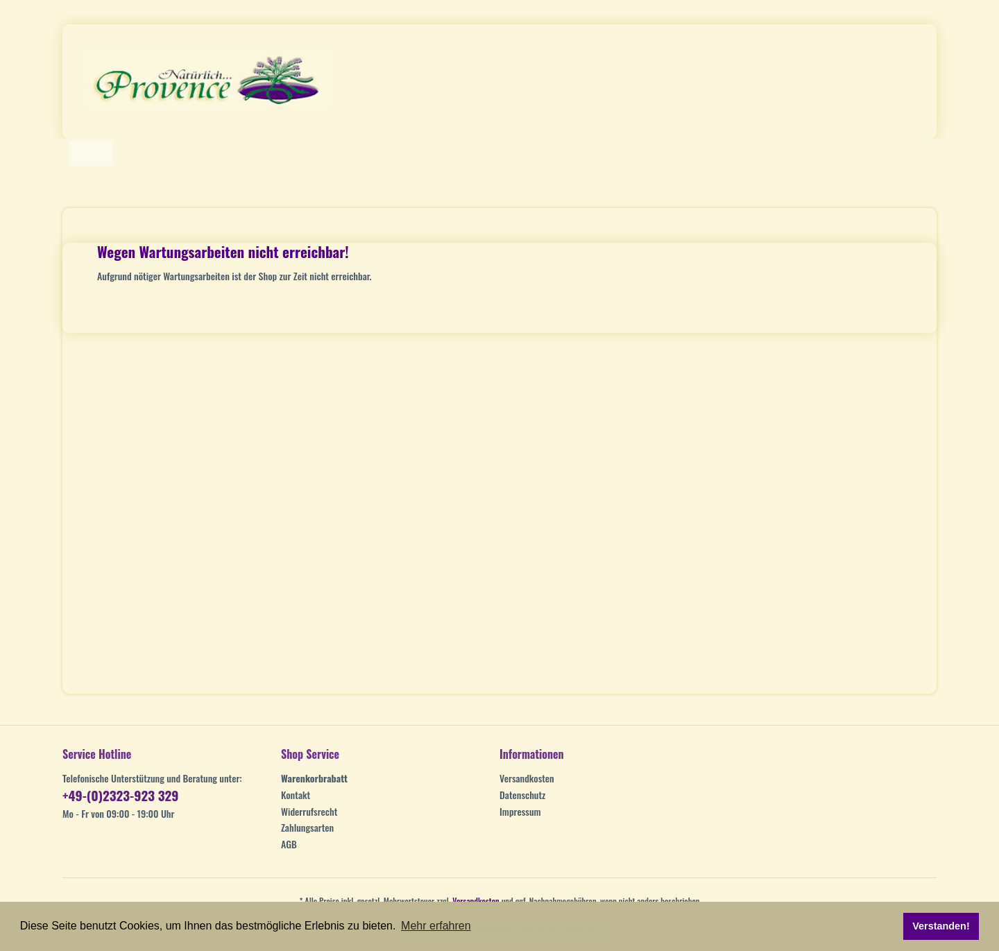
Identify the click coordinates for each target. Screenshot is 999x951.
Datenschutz (522, 794)
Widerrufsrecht (309, 811)
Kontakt (295, 794)
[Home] (91, 153)
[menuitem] (387, 778)
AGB (289, 844)
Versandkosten (527, 778)
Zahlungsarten (307, 827)
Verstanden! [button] (940, 926)
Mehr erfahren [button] (436, 926)
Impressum (520, 811)
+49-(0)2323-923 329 (120, 795)
